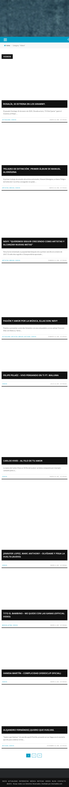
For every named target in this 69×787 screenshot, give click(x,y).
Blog (54, 781)
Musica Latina (7, 625)
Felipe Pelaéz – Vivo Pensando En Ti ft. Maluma (31, 375)
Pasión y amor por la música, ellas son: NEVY (30, 320)
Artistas (5, 188)
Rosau (64, 120)
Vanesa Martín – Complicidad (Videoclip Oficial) (32, 673)
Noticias (27, 337)
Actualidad (6, 120)
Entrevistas (24, 781)
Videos (13, 120)
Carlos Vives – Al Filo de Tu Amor (22, 460)
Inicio (4, 781)
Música (12, 188)
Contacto (62, 781)
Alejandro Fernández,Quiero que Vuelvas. (28, 729)
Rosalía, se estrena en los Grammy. (24, 104)
